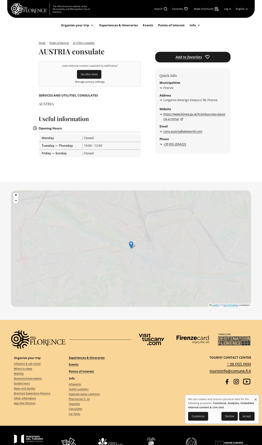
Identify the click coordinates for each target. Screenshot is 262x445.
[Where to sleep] (35, 368)
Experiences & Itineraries (87, 358)
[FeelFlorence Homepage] (30, 8)
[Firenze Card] (192, 339)
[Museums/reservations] (35, 378)
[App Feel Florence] (35, 403)
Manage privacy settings (90, 81)
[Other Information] (35, 398)
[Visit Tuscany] (151, 339)
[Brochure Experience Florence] (35, 393)
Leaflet (214, 305)
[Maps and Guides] (35, 388)
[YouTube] (246, 381)
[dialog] (222, 409)
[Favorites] (180, 9)
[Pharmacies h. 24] (96, 399)
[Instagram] (236, 381)
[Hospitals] (96, 404)
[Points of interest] (171, 25)
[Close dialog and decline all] (255, 397)
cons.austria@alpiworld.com (182, 131)
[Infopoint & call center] (35, 363)
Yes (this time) (89, 74)
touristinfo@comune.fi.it (230, 370)
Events (73, 364)
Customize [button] (198, 416)
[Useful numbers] (96, 389)
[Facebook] (227, 381)
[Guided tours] (35, 383)
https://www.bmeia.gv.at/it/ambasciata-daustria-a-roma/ (194, 116)
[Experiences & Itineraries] (118, 25)
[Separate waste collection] (96, 394)
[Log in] (227, 9)
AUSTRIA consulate (84, 43)
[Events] (148, 25)
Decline (229, 416)
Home (42, 43)
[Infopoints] (96, 384)
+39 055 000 (239, 363)
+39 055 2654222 (174, 144)
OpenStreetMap (230, 305)
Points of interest (59, 43)
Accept (247, 416)
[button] (16, 195)
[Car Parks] (96, 413)
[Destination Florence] (234, 339)
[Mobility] (35, 373)
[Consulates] (96, 408)
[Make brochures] (206, 9)
